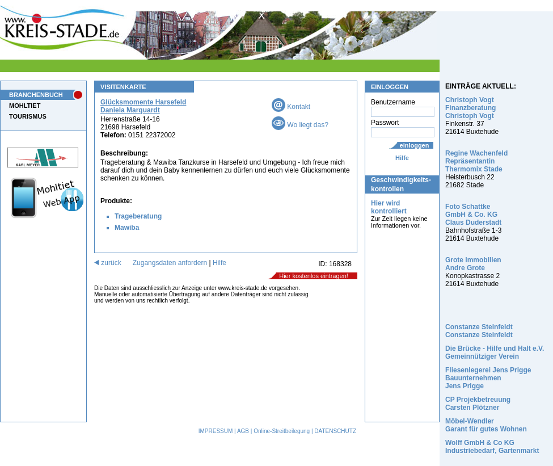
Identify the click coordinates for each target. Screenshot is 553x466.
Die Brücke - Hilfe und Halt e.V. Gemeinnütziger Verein (494, 352)
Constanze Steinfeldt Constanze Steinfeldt (479, 331)
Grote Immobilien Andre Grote (473, 264)
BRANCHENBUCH (36, 94)
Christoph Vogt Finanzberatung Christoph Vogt (470, 108)
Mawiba (127, 228)
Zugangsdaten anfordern (170, 263)
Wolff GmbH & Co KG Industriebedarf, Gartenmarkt (492, 447)
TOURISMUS (28, 116)
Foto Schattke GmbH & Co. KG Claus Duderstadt (473, 214)
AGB (243, 431)
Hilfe (402, 157)
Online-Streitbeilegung (282, 431)
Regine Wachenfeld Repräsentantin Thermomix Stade (476, 161)
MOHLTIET (24, 105)
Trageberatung (138, 216)
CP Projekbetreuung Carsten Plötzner (477, 404)
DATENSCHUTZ (335, 431)
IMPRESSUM (216, 431)
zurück (107, 263)
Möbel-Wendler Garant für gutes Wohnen (486, 425)
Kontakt (291, 107)
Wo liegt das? (300, 125)
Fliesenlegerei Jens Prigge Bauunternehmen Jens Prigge (488, 378)
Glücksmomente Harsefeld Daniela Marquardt (143, 106)
